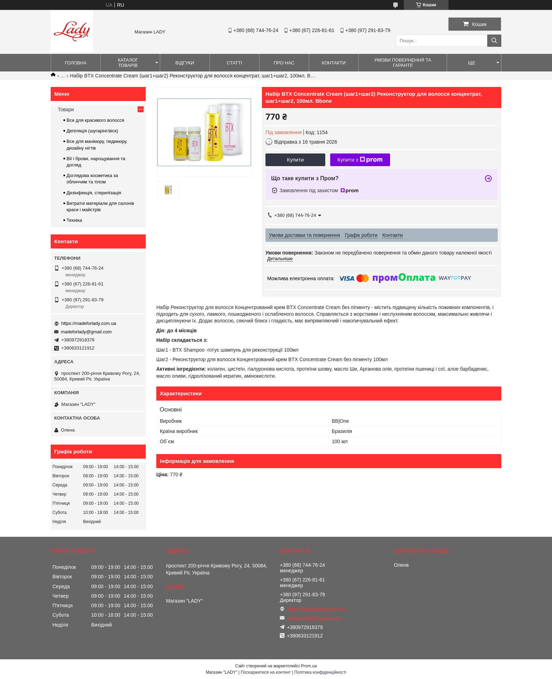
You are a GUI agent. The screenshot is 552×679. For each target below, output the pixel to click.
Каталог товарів (128, 62)
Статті (234, 62)
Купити (295, 160)
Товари (66, 109)
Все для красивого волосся (95, 120)
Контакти (334, 62)
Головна (76, 62)
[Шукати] (494, 40)
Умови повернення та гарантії (402, 62)
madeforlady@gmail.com (86, 331)
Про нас (284, 62)
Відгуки (184, 62)
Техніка (74, 220)
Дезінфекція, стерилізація (94, 192)
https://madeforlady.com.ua (88, 323)
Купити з (360, 160)
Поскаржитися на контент (266, 672)
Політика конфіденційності (320, 672)
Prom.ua (309, 666)
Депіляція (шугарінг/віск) (92, 130)
